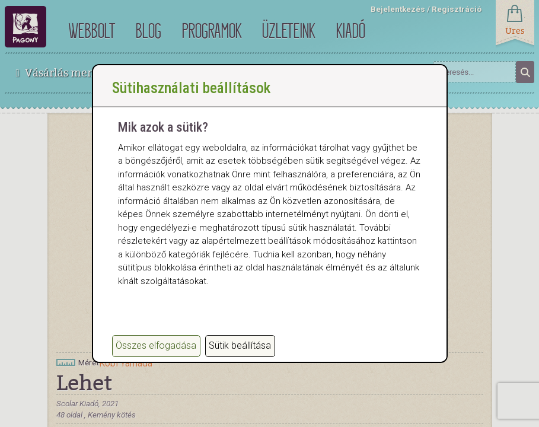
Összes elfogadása (156, 345)
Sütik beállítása (240, 345)
